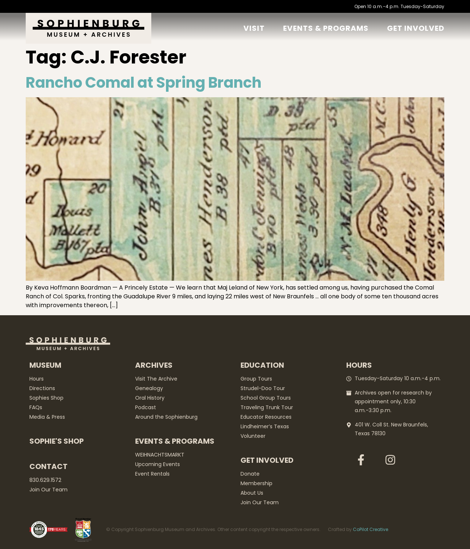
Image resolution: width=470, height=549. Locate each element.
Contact (48, 466)
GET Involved (415, 28)
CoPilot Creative (370, 529)
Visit (254, 28)
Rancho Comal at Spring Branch (143, 82)
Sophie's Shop (56, 441)
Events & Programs (326, 28)
